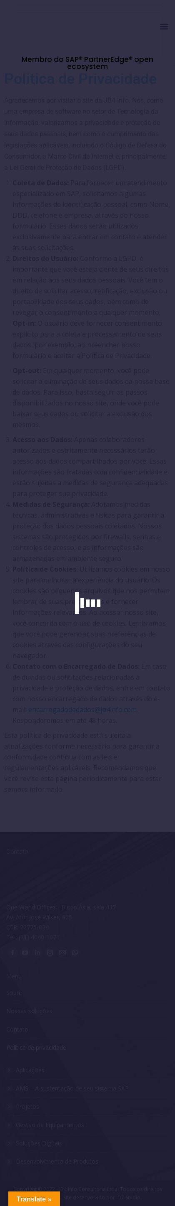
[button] (164, 26)
